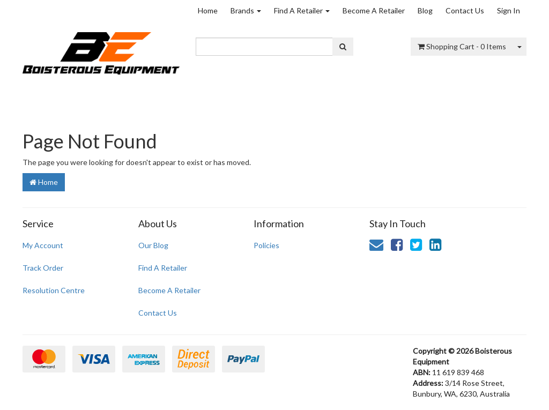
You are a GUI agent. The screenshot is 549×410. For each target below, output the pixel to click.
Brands (246, 10)
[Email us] (376, 244)
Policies (266, 245)
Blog (425, 10)
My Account (43, 245)
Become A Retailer (374, 10)
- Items (462, 46)
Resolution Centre (54, 290)
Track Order (43, 267)
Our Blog (153, 245)
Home (208, 10)
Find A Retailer (302, 10)
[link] (397, 244)
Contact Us (465, 10)
